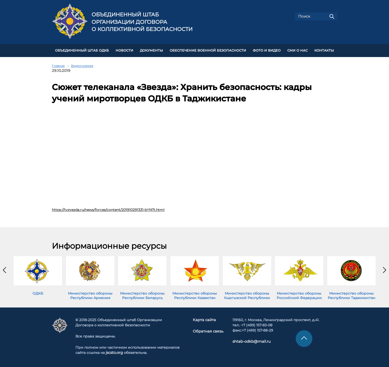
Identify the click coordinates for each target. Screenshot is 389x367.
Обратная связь (208, 330)
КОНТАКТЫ (324, 50)
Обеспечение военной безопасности (208, 50)
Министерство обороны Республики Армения (90, 294)
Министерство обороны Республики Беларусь (142, 294)
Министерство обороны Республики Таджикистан (351, 294)
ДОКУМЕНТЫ (151, 50)
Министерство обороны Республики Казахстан (194, 294)
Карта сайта (205, 319)
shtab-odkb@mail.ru (249, 340)
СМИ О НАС (297, 50)
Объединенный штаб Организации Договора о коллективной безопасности (142, 21)
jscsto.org (114, 352)
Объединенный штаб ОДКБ (82, 50)
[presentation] (4, 269)
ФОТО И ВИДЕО (267, 50)
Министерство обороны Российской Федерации (299, 294)
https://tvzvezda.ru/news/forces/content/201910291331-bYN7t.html (108, 209)
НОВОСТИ (124, 50)
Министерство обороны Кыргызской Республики (247, 294)
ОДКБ (37, 292)
